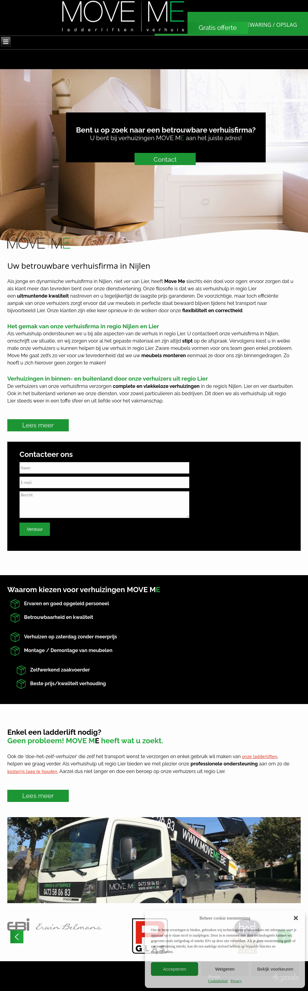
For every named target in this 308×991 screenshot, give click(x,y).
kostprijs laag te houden (32, 771)
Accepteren (174, 969)
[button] (296, 918)
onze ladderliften (259, 756)
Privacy (236, 981)
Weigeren (225, 969)
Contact (165, 159)
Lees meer (38, 425)
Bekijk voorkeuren (275, 969)
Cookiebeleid (218, 981)
